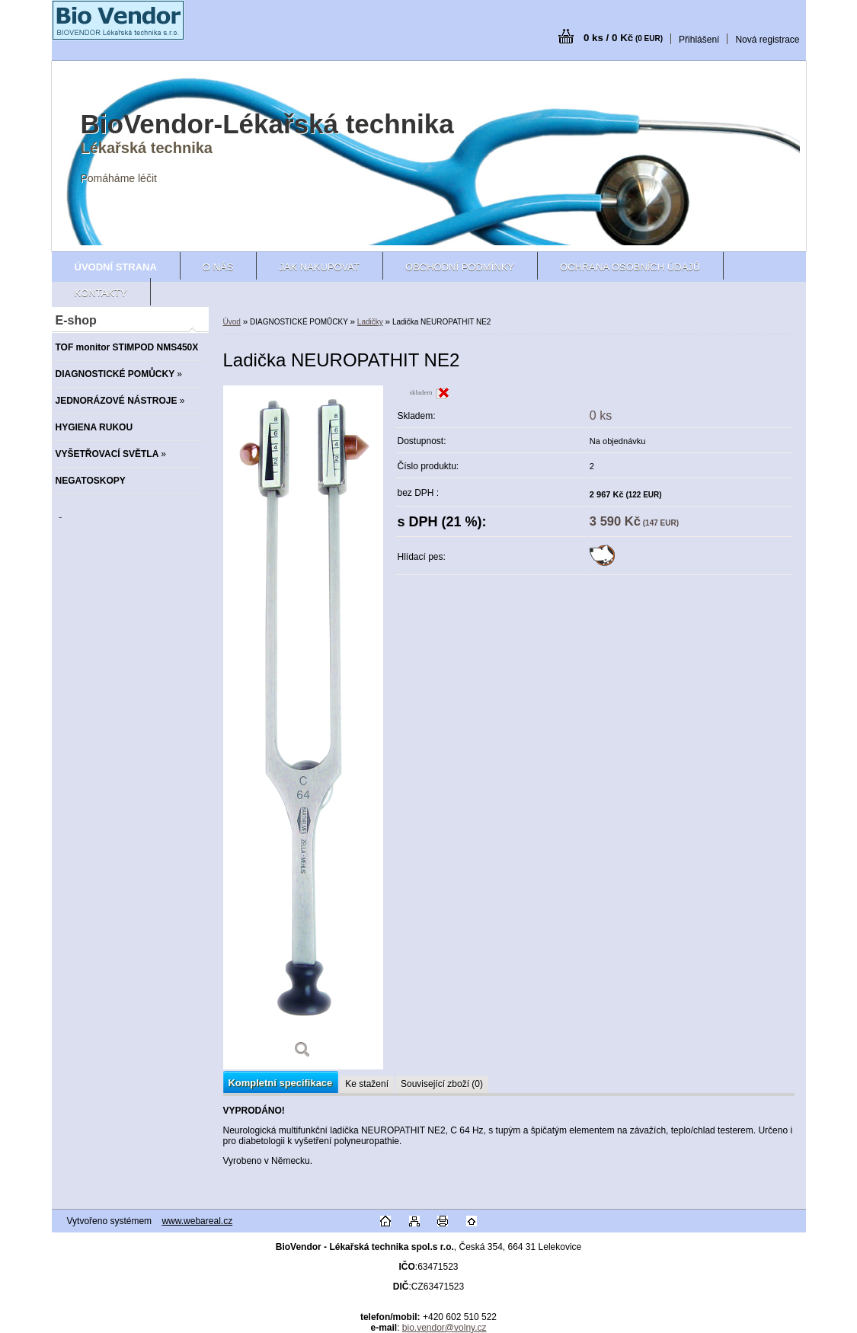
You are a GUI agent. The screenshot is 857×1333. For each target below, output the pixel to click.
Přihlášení (699, 39)
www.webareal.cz (196, 1221)
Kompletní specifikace (281, 1082)
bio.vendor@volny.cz (444, 1327)
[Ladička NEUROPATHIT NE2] (303, 727)
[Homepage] (116, 267)
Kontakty (101, 293)
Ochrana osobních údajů (630, 267)
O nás (218, 267)
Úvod (232, 322)
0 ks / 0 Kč (623, 37)
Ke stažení (367, 1084)
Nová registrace (767, 39)
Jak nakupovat (319, 267)
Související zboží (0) (442, 1084)
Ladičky (370, 322)
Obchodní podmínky (459, 267)
